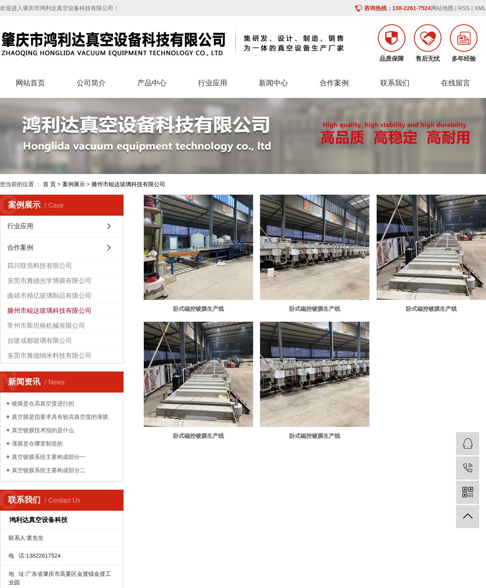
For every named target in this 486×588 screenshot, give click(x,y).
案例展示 (73, 184)
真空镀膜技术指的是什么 (43, 430)
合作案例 (334, 83)
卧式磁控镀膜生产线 (198, 309)
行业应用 (212, 83)
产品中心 (151, 83)
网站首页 (30, 83)
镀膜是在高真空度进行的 (43, 403)
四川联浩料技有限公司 (39, 265)
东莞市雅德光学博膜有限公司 (49, 280)
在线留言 (455, 83)
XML (480, 8)
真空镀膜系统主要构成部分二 (48, 470)
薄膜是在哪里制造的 (37, 443)
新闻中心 (273, 83)
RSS (464, 8)
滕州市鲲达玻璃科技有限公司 (128, 184)
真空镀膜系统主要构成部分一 (48, 457)
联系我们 (394, 83)
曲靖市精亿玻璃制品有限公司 (49, 295)
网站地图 (442, 8)
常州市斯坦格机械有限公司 (46, 325)
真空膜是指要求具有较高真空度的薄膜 (60, 417)
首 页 (49, 184)
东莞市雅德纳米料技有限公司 (49, 355)
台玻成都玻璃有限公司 (39, 340)
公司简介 (91, 83)
